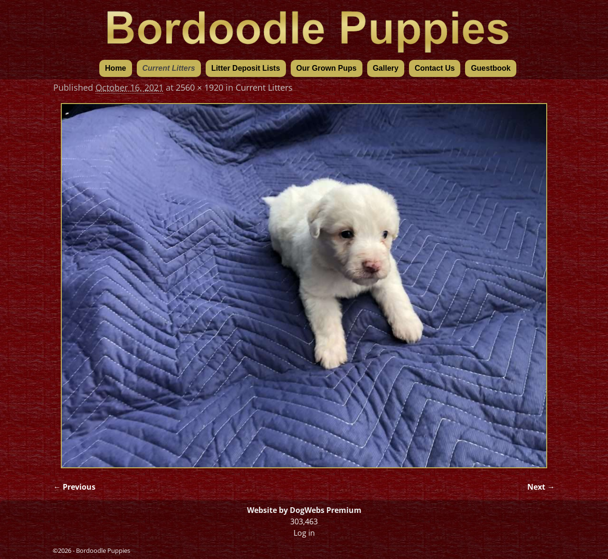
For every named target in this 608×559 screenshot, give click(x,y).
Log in (304, 533)
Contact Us (435, 68)
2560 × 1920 (199, 87)
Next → (541, 487)
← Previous (74, 487)
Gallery (386, 68)
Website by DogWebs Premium (304, 510)
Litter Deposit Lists (245, 68)
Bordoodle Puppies (103, 550)
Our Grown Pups (326, 68)
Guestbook (491, 68)
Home (115, 68)
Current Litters (168, 68)
